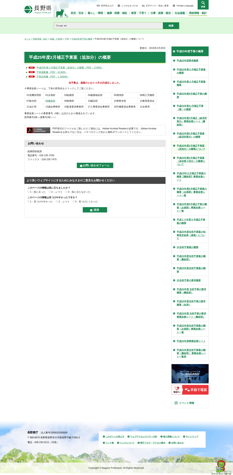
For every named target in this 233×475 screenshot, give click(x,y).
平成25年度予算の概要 (81, 39)
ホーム (27, 39)
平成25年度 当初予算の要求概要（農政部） (191, 291)
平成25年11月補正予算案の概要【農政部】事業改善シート (191, 176)
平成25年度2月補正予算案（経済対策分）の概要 (190, 135)
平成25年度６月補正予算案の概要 (191, 71)
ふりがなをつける (129, 5)
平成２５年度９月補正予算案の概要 (191, 221)
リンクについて (127, 444)
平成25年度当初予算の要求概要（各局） (191, 303)
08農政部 (50, 101)
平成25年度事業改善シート (191, 341)
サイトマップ (192, 438)
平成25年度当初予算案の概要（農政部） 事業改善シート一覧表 (191, 353)
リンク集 (110, 444)
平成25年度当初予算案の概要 (191, 270)
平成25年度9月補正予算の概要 (192, 95)
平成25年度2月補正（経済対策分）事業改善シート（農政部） (192, 121)
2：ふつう (56, 192)
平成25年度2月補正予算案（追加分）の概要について (191, 147)
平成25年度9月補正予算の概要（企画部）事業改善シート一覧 (192, 207)
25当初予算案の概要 (187, 247)
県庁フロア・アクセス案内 (152, 444)
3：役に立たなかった (79, 192)
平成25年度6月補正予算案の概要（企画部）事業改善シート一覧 (192, 192)
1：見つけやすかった (41, 201)
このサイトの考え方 (115, 438)
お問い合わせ (177, 444)
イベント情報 (188, 404)
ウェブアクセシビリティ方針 (143, 438)
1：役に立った (38, 192)
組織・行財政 (56, 39)
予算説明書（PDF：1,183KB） (52, 76)
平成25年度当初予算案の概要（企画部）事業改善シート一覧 (191, 329)
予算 (67, 39)
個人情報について (171, 438)
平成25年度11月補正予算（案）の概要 (190, 107)
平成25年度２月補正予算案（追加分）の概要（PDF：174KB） (69, 67)
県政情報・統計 (40, 39)
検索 (203, 6)
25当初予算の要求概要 (189, 280)
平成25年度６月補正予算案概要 (191, 83)
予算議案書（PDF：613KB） (51, 72)
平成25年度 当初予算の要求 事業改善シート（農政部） (191, 315)
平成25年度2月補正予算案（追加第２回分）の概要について (191, 161)
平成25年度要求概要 (187, 60)
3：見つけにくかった (86, 201)
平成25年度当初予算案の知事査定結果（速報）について (191, 235)
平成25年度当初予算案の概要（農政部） (191, 258)
